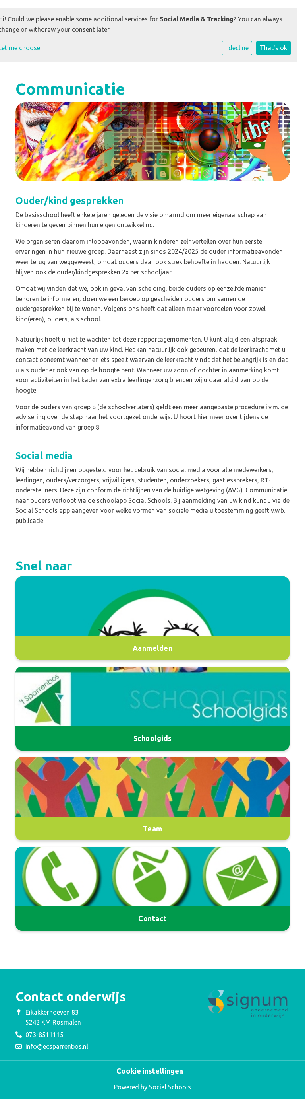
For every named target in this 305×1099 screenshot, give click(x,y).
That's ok (273, 47)
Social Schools (170, 1087)
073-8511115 (44, 1034)
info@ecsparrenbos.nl (56, 1046)
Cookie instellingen (149, 1070)
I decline (237, 47)
